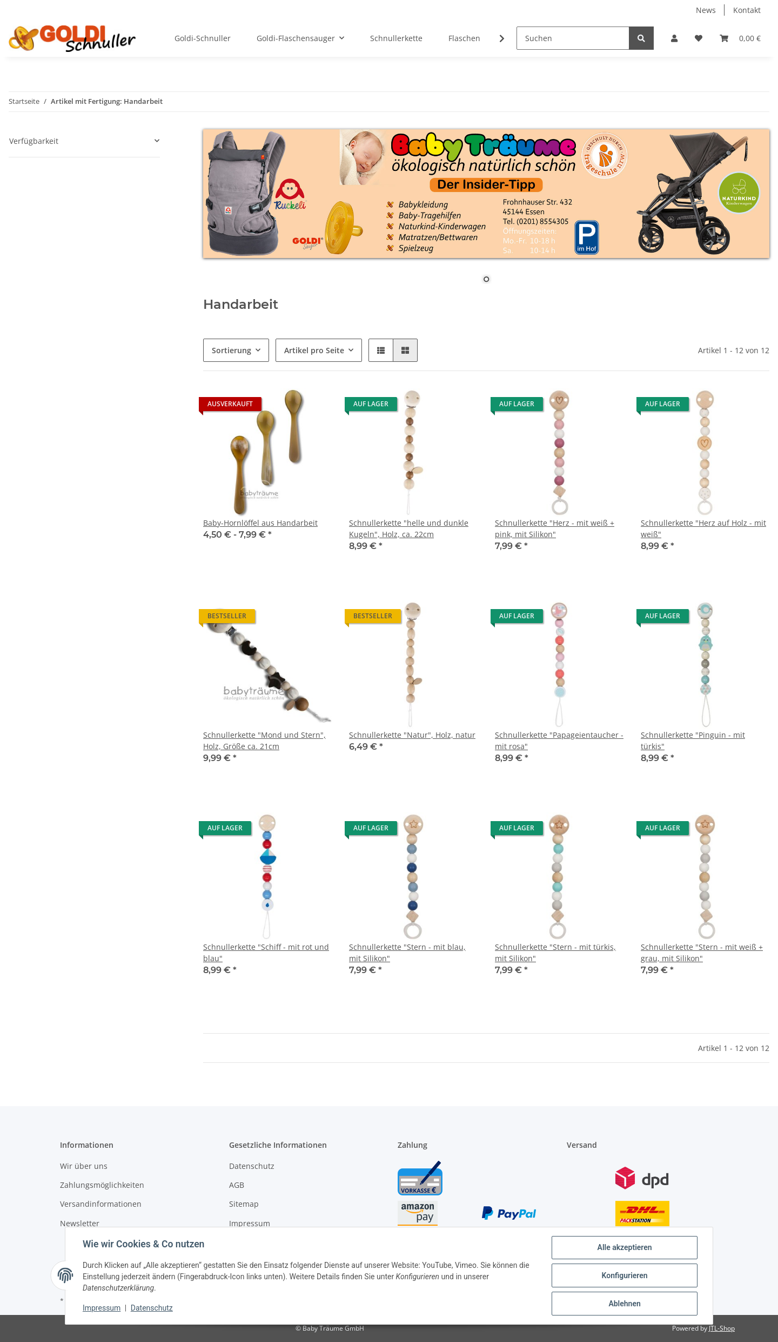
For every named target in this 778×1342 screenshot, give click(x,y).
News (706, 10)
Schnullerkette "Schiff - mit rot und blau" (266, 952)
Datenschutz (251, 1166)
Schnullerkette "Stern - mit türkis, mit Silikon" (555, 952)
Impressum (249, 1223)
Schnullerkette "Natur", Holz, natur (412, 735)
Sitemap (244, 1204)
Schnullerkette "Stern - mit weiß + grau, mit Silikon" (702, 952)
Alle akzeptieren (624, 1247)
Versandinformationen (101, 1204)
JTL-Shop (722, 1328)
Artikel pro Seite (314, 350)
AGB (236, 1185)
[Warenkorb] (740, 38)
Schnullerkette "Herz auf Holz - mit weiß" (703, 528)
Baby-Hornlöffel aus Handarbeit (260, 523)
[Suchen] (573, 38)
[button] (674, 38)
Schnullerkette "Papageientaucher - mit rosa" (559, 740)
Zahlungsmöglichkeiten (102, 1185)
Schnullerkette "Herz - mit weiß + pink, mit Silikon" (554, 528)
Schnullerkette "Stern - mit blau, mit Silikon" (407, 952)
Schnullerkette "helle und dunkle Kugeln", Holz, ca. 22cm (408, 528)
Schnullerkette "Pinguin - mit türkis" (693, 740)
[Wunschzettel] (698, 38)
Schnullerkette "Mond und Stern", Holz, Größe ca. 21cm (264, 740)
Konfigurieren (624, 1275)
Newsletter (79, 1223)
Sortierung (231, 350)
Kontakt (747, 10)
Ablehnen (624, 1303)
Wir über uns (84, 1166)
